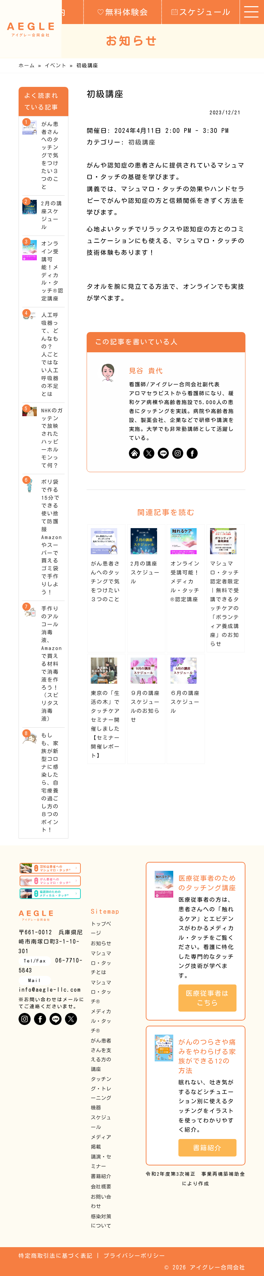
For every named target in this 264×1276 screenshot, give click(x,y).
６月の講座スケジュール (185, 702)
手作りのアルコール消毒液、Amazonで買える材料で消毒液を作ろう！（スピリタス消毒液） (51, 663)
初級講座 (142, 142)
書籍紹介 (101, 1176)
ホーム (27, 65)
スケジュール (201, 11)
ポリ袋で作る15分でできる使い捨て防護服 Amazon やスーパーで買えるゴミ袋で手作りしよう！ (51, 537)
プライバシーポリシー (134, 1255)
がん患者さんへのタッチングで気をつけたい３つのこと (105, 581)
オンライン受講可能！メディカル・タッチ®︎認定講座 (185, 581)
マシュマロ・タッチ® (101, 992)
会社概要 (101, 1186)
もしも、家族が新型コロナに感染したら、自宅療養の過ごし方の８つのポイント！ (50, 782)
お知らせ (101, 943)
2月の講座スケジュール (145, 572)
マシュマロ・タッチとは (101, 963)
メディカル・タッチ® (101, 1021)
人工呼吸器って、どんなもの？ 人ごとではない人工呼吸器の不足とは (50, 354)
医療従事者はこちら (207, 998)
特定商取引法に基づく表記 (56, 1255)
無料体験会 (122, 11)
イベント (56, 65)
